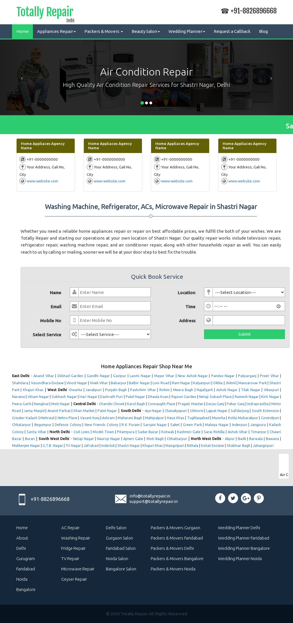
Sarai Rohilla (214, 432)
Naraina (18, 397)
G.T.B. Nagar (53, 445)
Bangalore (25, 589)
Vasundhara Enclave (47, 383)
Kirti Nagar (270, 397)
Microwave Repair (77, 568)
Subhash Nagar (64, 397)
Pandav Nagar (223, 376)
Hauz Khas (175, 418)
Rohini (164, 390)
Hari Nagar (88, 397)
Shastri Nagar (128, 445)
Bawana (272, 439)
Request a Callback (232, 31)
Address (187, 320)
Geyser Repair (74, 579)
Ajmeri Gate (133, 439)
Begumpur (43, 425)
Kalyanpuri (202, 383)
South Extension (265, 411)
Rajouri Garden (183, 397)
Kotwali (167, 432)
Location (186, 292)
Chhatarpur (21, 425)
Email (56, 306)
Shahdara (20, 383)
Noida (21, 579)
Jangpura (258, 425)
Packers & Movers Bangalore (177, 558)
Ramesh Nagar (247, 397)
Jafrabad (91, 445)
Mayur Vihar (164, 376)
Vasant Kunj (90, 418)
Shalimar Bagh (238, 445)
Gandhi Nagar (98, 376)
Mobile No (50, 320)
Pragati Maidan (190, 404)
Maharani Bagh (130, 418)
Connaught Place (161, 404)
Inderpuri (239, 425)
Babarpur (118, 383)
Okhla (218, 383)
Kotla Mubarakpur (243, 418)
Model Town (103, 432)
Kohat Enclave (212, 445)
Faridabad (25, 568)
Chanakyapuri (176, 411)
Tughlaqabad (198, 418)
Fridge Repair (73, 548)
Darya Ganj (215, 404)
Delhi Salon (116, 527)
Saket (175, 425)
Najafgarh (205, 390)
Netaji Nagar (83, 439)
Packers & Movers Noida (173, 568)
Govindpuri (270, 418)
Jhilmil (230, 383)
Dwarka (76, 390)
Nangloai (41, 404)
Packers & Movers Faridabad (177, 538)
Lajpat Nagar (217, 411)
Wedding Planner (187, 31)
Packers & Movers (103, 31)
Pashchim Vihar (143, 390)
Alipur (230, 439)
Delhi (21, 548)
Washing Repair (75, 538)
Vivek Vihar (99, 383)
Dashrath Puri (111, 397)
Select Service (47, 334)
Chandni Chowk (111, 404)
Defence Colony (68, 425)
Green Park (192, 425)
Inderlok (108, 445)
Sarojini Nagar (155, 425)
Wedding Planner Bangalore (244, 548)
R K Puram (131, 425)
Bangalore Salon (121, 568)
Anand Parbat (59, 411)
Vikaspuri (271, 390)
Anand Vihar (43, 376)
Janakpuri (94, 390)
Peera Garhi (21, 404)
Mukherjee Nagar (26, 445)
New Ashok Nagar (193, 376)
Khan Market (84, 411)
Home (22, 31)
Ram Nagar (181, 383)
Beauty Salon (146, 31)
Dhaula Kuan (158, 397)
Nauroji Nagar (108, 439)
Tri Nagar (73, 445)
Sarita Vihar (36, 432)
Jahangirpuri (263, 445)
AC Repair (70, 527)
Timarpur (258, 432)
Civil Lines (82, 432)
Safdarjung (240, 411)
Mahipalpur (154, 418)
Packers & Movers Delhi (172, 548)
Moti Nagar (60, 404)
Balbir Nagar (139, 383)
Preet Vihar (269, 376)
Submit (244, 334)
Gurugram (25, 558)
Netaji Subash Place (215, 397)
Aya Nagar (153, 411)
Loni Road (161, 383)
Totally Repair (44, 13)
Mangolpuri (174, 445)
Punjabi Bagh (116, 390)
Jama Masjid (34, 411)
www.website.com (42, 181)
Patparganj (247, 376)
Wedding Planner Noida (240, 558)
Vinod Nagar (76, 383)
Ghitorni (196, 411)
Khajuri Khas (33, 390)
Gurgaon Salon (119, 538)
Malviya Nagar (216, 425)
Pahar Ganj (236, 404)
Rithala (192, 445)
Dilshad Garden (70, 376)
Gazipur (119, 376)
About (22, 538)
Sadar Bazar (148, 432)
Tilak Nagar (250, 390)
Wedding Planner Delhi (239, 527)
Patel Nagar (135, 397)
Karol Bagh (136, 404)
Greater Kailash (24, 418)
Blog (263, 31)
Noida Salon (117, 558)
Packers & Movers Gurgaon (175, 527)
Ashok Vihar (238, 432)
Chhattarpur (177, 439)
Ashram (108, 418)
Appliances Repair (56, 31)
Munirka (218, 418)
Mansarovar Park (252, 383)
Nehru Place (67, 418)
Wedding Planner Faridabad (243, 538)
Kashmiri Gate (189, 432)
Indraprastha (258, 404)
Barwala (256, 439)
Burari (30, 439)
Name (55, 292)
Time (190, 306)
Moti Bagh (155, 439)
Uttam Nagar (38, 397)
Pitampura (125, 432)
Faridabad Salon (121, 548)
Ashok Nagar (226, 390)
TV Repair (70, 558)
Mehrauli (47, 418)
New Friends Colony (101, 425)
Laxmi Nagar (140, 376)
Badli (242, 439)
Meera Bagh (183, 390)
